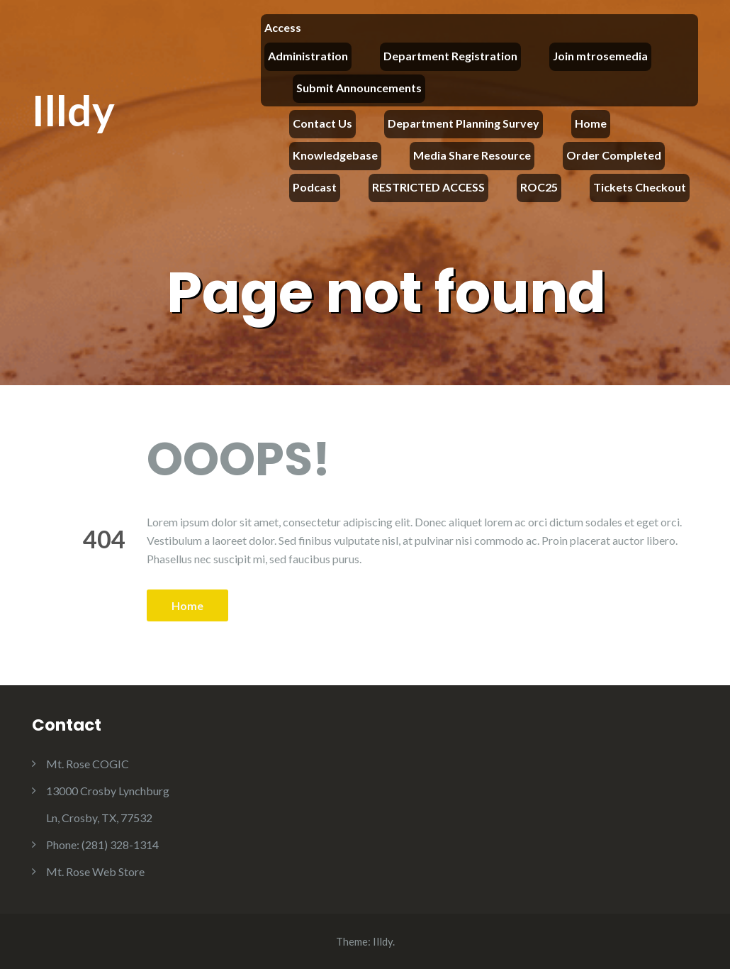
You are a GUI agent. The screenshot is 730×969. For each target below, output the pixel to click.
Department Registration (450, 55)
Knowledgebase (335, 155)
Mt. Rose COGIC (87, 763)
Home (591, 123)
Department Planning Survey (463, 123)
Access (282, 27)
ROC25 (539, 187)
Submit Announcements (359, 87)
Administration (308, 55)
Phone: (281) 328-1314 (102, 844)
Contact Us (322, 123)
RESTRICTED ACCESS (428, 187)
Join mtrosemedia (600, 55)
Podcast (315, 187)
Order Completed (613, 155)
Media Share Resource (472, 155)
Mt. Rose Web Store (95, 871)
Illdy (73, 109)
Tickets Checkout (639, 187)
